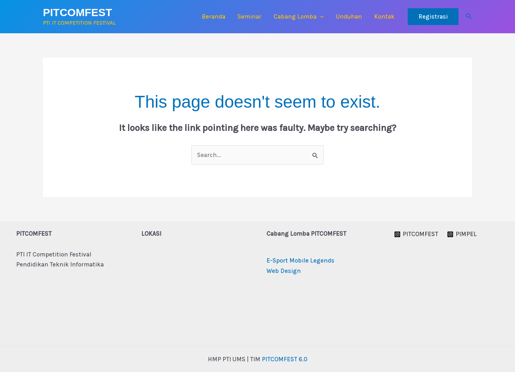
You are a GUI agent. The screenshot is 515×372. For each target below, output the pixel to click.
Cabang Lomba (299, 16)
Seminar (249, 16)
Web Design (283, 270)
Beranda (213, 16)
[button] (320, 16)
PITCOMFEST (77, 12)
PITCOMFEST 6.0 (284, 359)
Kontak (384, 16)
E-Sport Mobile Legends (300, 260)
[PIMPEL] (462, 234)
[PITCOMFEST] (416, 234)
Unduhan (349, 16)
